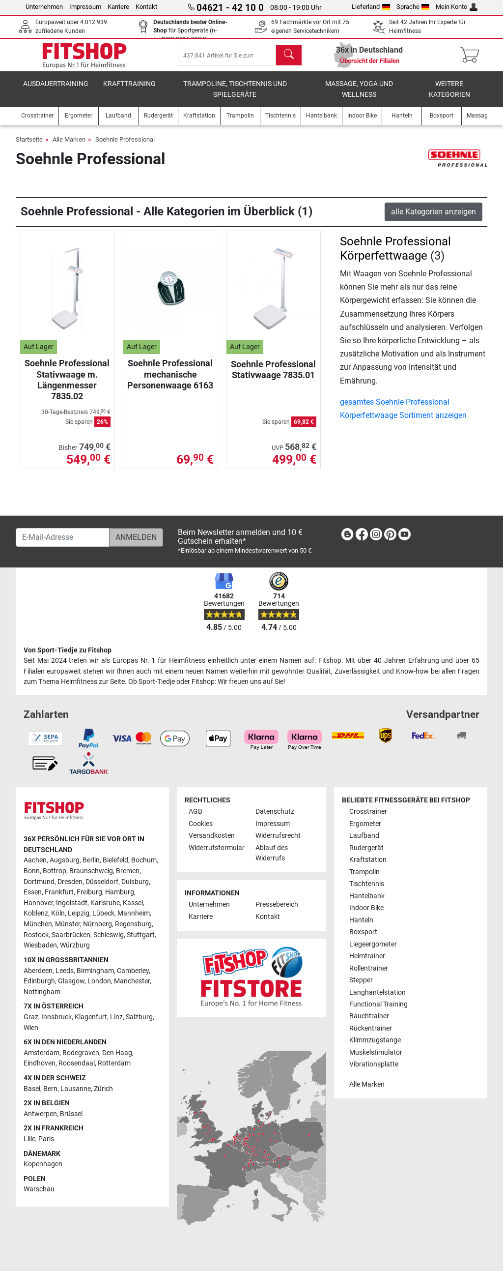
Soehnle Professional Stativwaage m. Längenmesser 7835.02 (67, 386)
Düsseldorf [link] (101, 882)
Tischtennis (366, 884)
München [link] (38, 924)
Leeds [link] (65, 971)
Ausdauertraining (55, 91)
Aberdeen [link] (38, 971)
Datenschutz (274, 811)
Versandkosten (212, 835)
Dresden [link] (70, 882)
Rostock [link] (36, 935)
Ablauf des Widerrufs (271, 853)
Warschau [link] (39, 1189)
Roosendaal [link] (76, 1064)
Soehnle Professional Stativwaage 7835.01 (273, 376)
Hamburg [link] (119, 892)
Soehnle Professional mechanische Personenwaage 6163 (170, 381)
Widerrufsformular (217, 848)
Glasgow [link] (71, 981)
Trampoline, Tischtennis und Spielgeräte (235, 96)
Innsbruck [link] (56, 1017)
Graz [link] (31, 1017)
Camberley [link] (133, 971)
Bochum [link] (144, 861)
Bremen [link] (128, 871)
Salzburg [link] (139, 1017)
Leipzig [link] (78, 914)
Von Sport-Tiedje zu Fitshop (68, 650)
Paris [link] (46, 1139)
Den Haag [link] (117, 1053)
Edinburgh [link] (39, 981)
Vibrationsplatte (373, 1065)
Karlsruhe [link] (105, 903)
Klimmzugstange (375, 1040)
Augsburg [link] (65, 861)
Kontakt (146, 6)
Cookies (201, 824)
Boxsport (363, 932)
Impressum (85, 6)
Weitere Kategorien (449, 96)
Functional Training (378, 1004)
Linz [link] (116, 1017)
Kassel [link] (133, 903)
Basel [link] (32, 1089)
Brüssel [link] (71, 1114)
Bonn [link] (32, 871)
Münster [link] (67, 924)
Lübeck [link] (103, 914)
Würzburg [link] (75, 946)
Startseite (29, 146)
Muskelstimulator (375, 1052)
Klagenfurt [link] (91, 1017)
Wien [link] (31, 1028)
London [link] (99, 981)
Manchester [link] (132, 981)
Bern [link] (50, 1089)
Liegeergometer (373, 944)
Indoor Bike (366, 908)
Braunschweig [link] (91, 871)
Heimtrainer (367, 956)
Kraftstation (368, 860)
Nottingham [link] (42, 992)
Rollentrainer (368, 968)
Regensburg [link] (133, 924)
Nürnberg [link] (97, 924)
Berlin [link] (91, 861)
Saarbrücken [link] (71, 935)
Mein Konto (456, 6)
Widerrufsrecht (278, 835)
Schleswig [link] (108, 935)
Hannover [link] (38, 903)
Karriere (118, 6)
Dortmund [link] (39, 882)
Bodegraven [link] (80, 1053)
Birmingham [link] (95, 971)
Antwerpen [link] (40, 1114)
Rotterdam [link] (114, 1064)
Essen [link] (33, 892)
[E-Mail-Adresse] (63, 537)
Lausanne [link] (75, 1089)
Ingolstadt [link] (71, 903)
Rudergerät (366, 848)
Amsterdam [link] (41, 1053)
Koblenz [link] (36, 914)
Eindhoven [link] (40, 1064)
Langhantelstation (377, 992)
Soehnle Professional (125, 146)
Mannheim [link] (133, 914)
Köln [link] (58, 914)
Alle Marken (69, 146)
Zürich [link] (103, 1089)
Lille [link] (29, 1139)
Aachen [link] (35, 861)
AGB (195, 811)
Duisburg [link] (135, 882)
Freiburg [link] (89, 892)
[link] (347, 536)
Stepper (361, 980)
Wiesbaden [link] (40, 946)
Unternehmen (44, 6)
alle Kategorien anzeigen (433, 218)
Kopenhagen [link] (43, 1164)
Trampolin (364, 872)
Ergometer (365, 824)
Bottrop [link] (54, 871)
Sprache (413, 6)
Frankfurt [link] (59, 892)
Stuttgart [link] (141, 935)
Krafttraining (129, 91)
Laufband (364, 835)
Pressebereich (276, 905)
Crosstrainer (368, 811)
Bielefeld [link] (115, 861)
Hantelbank (367, 896)
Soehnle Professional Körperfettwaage (395, 255)
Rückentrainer (370, 1028)
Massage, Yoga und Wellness (359, 96)
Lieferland (371, 6)
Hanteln (361, 920)
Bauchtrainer (369, 1016)
